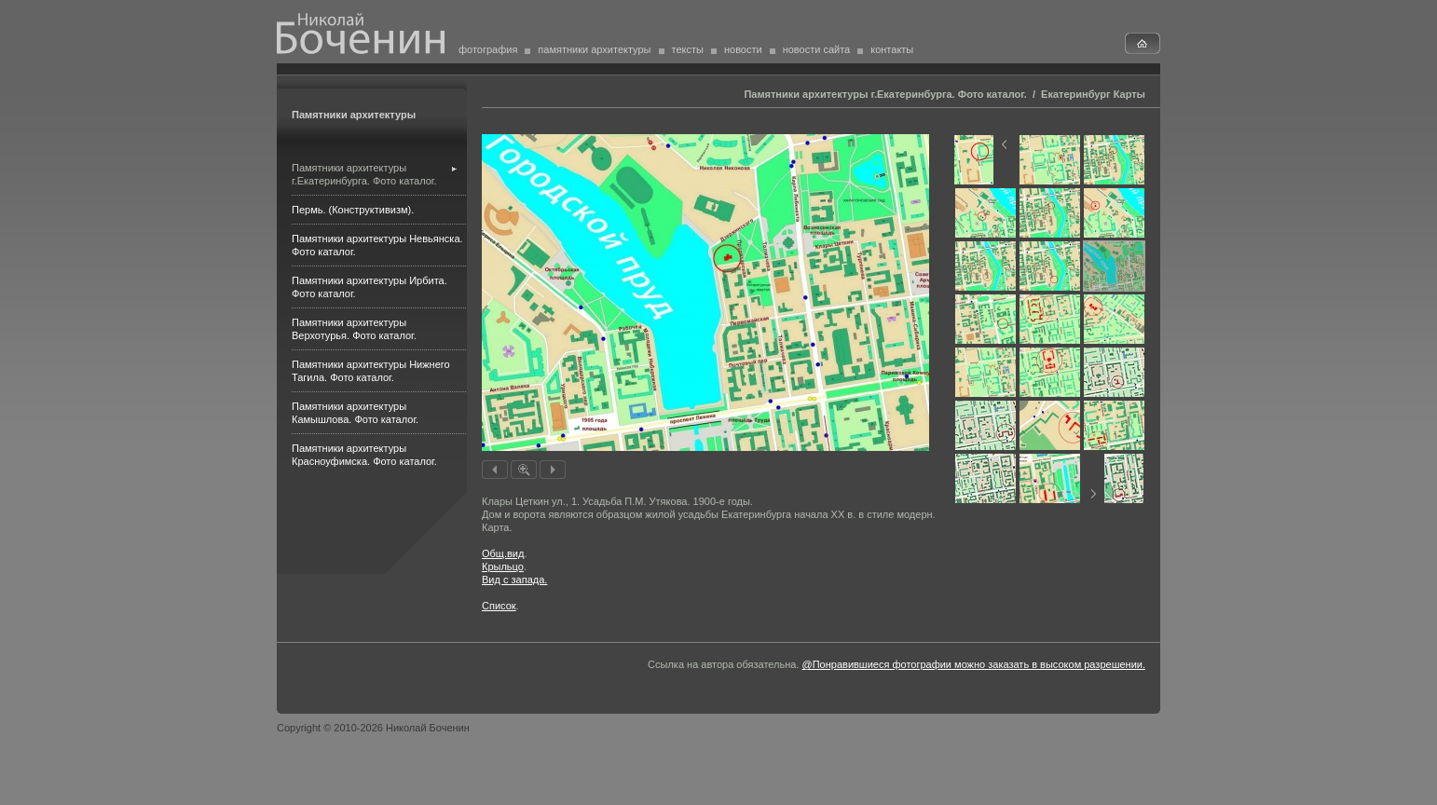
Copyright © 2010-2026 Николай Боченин (373, 727)
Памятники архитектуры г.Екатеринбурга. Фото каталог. (885, 94)
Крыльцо (503, 566)
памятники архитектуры (594, 49)
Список (499, 605)
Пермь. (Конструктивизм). (353, 209)
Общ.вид (503, 553)
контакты (891, 49)
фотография (487, 49)
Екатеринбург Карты (1093, 94)
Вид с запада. (514, 579)
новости (743, 49)
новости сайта (817, 49)
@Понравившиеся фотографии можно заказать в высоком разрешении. (973, 664)
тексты (688, 49)
